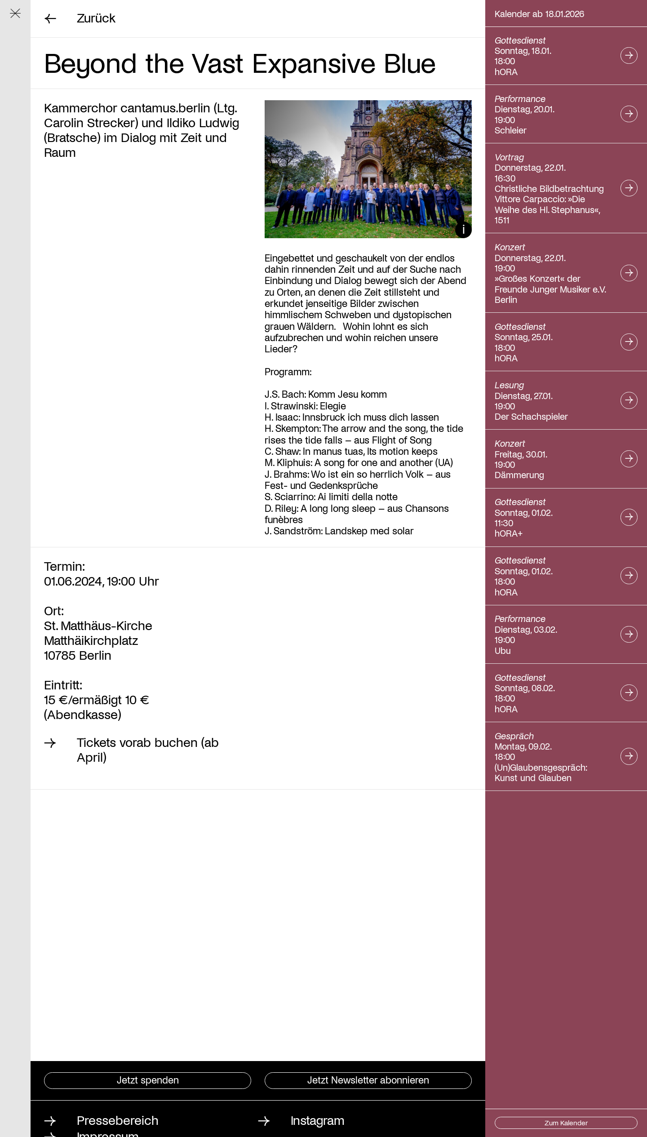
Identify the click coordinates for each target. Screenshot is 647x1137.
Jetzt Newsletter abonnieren (368, 1079)
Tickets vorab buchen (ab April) (148, 749)
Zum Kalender (566, 1122)
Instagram (318, 1120)
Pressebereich (118, 1120)
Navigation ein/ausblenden (20, 17)
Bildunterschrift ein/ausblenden (463, 230)
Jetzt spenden (148, 1079)
